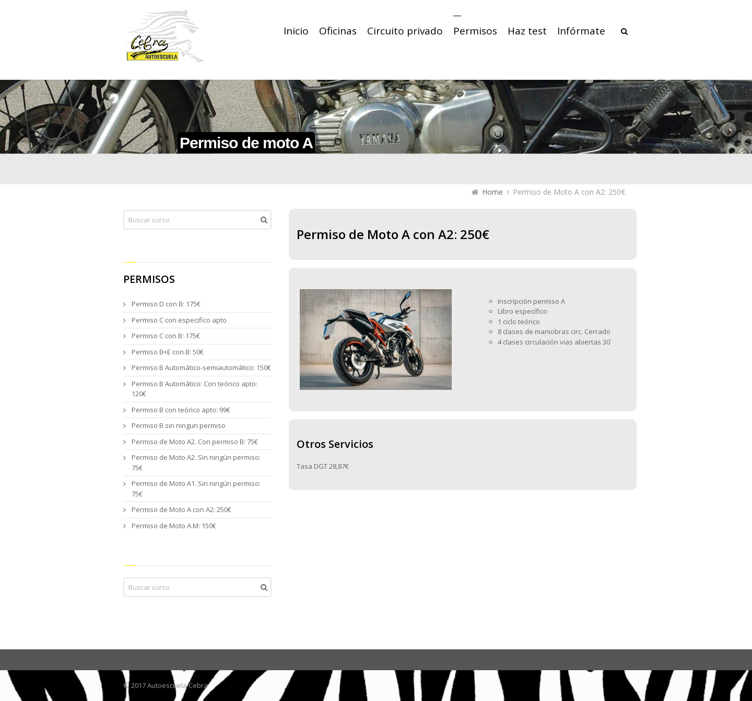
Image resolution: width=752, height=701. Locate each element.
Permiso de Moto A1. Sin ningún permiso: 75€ (196, 488)
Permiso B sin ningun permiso (179, 425)
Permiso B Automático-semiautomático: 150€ (201, 367)
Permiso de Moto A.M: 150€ (174, 525)
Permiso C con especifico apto (179, 320)
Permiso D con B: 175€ (166, 303)
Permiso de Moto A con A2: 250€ (181, 509)
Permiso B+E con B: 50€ (168, 352)
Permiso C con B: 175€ (166, 335)
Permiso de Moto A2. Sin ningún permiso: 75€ (196, 462)
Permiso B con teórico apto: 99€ (181, 409)
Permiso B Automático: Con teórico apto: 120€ (194, 389)
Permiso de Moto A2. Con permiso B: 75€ (195, 441)
